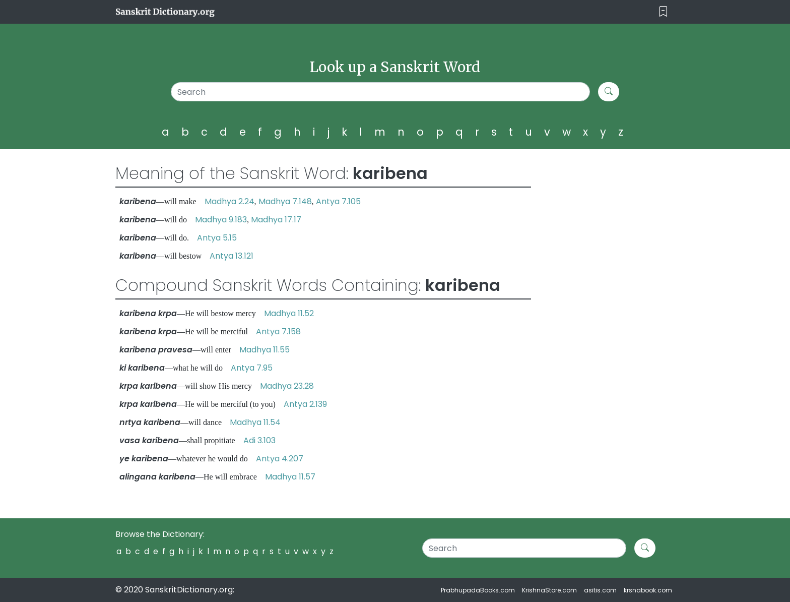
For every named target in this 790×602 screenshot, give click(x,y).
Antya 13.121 (231, 256)
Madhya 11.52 (289, 313)
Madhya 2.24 (229, 201)
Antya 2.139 (305, 404)
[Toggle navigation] (663, 12)
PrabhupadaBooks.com (478, 590)
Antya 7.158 (278, 331)
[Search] (380, 91)
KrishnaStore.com (549, 590)
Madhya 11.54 (255, 422)
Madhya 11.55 (264, 349)
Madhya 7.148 (285, 201)
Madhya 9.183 (221, 219)
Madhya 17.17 (276, 219)
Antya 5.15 (217, 238)
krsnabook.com (648, 590)
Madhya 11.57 (290, 477)
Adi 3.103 (259, 440)
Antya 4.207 (279, 458)
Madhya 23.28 (287, 386)
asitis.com (600, 590)
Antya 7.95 (252, 368)
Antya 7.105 (338, 201)
